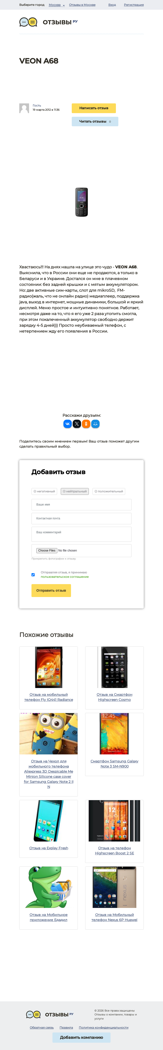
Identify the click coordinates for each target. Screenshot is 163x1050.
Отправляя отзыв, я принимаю (65, 574)
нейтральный (75, 491)
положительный (109, 491)
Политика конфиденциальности (103, 1027)
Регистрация (134, 5)
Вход (112, 5)
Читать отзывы (95, 121)
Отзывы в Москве (82, 5)
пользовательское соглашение (65, 577)
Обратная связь (42, 1027)
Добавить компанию (81, 1037)
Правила (66, 1027)
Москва (55, 5)
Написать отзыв (93, 108)
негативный (44, 491)
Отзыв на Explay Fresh (48, 848)
